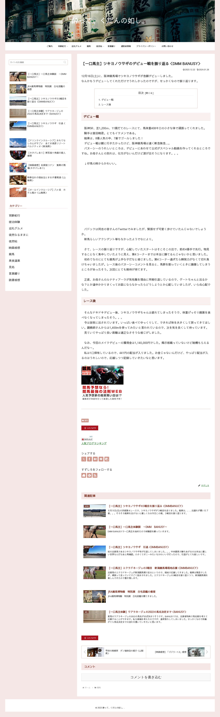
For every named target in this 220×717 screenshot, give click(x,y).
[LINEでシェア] (101, 459)
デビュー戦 (107, 100)
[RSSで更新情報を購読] (95, 475)
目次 (141, 93)
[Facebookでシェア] (89, 459)
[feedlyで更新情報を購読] (89, 475)
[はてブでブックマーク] (95, 459)
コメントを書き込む (146, 682)
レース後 (106, 105)
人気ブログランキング (94, 443)
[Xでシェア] (83, 459)
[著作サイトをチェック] (83, 475)
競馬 (85, 421)
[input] (38, 62)
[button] (106, 459)
